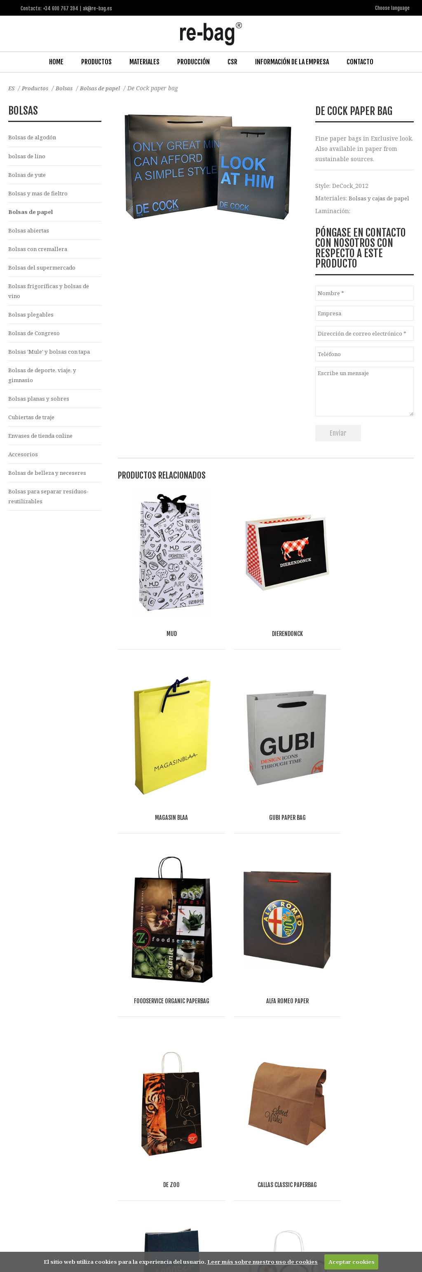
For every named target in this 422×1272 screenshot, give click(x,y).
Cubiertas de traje (34, 424)
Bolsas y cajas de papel (381, 198)
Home (56, 61)
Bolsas (66, 88)
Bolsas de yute (28, 175)
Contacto (360, 61)
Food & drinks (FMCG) (144, 1155)
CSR (232, 61)
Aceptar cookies (351, 1261)
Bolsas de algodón (34, 137)
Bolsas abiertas (30, 232)
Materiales (144, 61)
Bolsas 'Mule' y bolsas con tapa (52, 357)
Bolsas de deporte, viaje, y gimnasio (45, 381)
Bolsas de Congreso (35, 338)
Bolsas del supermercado (44, 271)
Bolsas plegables (32, 319)
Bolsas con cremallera (39, 252)
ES (11, 88)
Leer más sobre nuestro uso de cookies (262, 1261)
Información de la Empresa (292, 61)
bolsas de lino (28, 156)
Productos (96, 61)
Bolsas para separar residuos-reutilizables (51, 506)
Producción (193, 61)
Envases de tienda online (44, 444)
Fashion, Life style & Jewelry (70, 1155)
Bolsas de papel (103, 88)
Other (103, 1164)
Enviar (338, 433)
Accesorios (23, 463)
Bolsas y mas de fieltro (40, 194)
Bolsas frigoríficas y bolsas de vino (50, 295)
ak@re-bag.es (187, 1239)
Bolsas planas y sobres (40, 405)
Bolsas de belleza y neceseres (50, 482)
